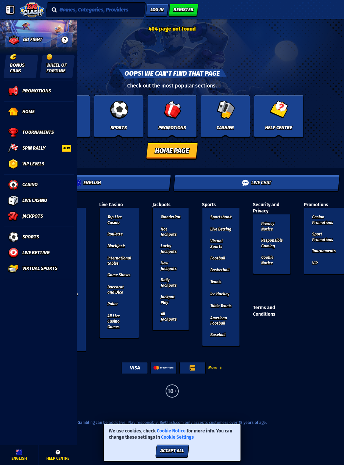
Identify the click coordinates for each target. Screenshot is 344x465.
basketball (219, 270)
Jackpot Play (168, 300)
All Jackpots (169, 317)
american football (218, 321)
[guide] (65, 39)
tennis (215, 282)
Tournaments (324, 251)
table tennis (221, 306)
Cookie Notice (267, 260)
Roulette (115, 234)
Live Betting (220, 229)
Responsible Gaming (272, 243)
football (217, 258)
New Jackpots (169, 266)
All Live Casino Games (113, 322)
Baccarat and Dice (115, 290)
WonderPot (171, 217)
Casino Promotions (322, 220)
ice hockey (219, 294)
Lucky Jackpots (169, 249)
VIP (315, 263)
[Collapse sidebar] (10, 10)
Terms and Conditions (264, 311)
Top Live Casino (114, 220)
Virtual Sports (216, 244)
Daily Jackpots (169, 283)
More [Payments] (215, 367)
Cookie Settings (177, 437)
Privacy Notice (267, 226)
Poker (112, 304)
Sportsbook (221, 217)
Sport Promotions (322, 237)
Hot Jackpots (169, 232)
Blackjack (116, 246)
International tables (119, 261)
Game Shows (118, 275)
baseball (217, 334)
